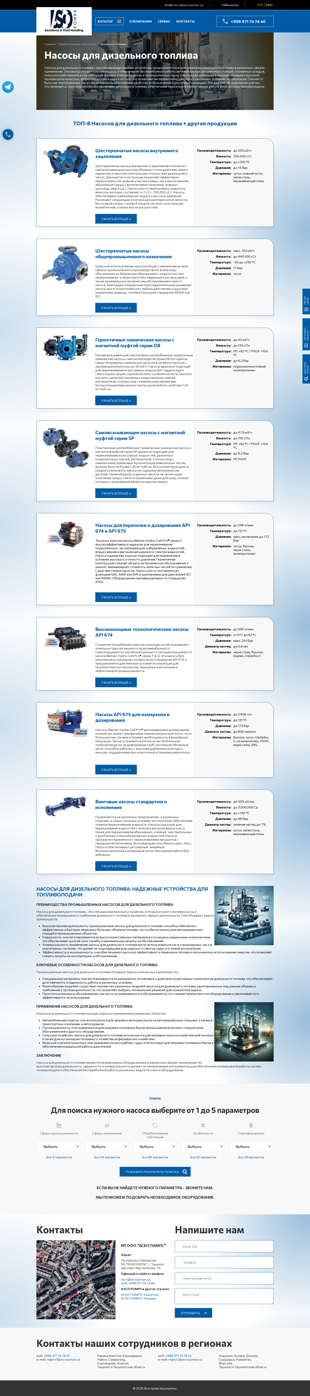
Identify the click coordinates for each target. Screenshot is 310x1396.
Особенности (203, 1128)
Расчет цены (306, 300)
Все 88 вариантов (155, 1157)
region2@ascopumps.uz (185, 1359)
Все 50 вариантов (203, 1157)
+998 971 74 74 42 (178, 1355)
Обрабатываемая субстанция (155, 1130)
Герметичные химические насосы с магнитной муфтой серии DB (134, 342)
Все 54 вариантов (107, 1157)
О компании (140, 21)
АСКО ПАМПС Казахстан (140, 1294)
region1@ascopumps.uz (63, 1359)
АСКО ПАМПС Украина (138, 1298)
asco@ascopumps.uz (188, 5)
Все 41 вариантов (59, 1157)
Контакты (185, 21)
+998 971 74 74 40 (248, 21)
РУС (261, 5)
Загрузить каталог (306, 334)
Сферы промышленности (59, 1128)
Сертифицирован (251, 1128)
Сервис (164, 21)
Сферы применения (107, 1128)
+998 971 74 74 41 (57, 1355)
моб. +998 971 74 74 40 (138, 1283)
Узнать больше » (116, 219)
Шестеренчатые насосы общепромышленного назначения (133, 253)
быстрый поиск (306, 368)
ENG (269, 5)
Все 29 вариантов (251, 1157)
